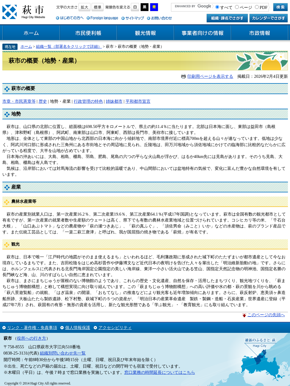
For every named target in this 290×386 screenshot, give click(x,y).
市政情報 (259, 33)
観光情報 (145, 33)
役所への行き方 (31, 338)
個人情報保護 (77, 327)
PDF (263, 7)
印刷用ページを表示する (210, 76)
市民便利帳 (88, 33)
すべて (226, 7)
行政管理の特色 (88, 101)
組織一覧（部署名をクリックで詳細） (69, 46)
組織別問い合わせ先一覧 (63, 353)
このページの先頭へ (266, 314)
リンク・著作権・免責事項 (32, 327)
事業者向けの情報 (202, 33)
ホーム (31, 33)
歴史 (43, 101)
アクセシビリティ (115, 327)
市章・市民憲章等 (19, 101)
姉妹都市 (114, 101)
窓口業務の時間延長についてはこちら (159, 372)
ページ (246, 7)
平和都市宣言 (138, 101)
